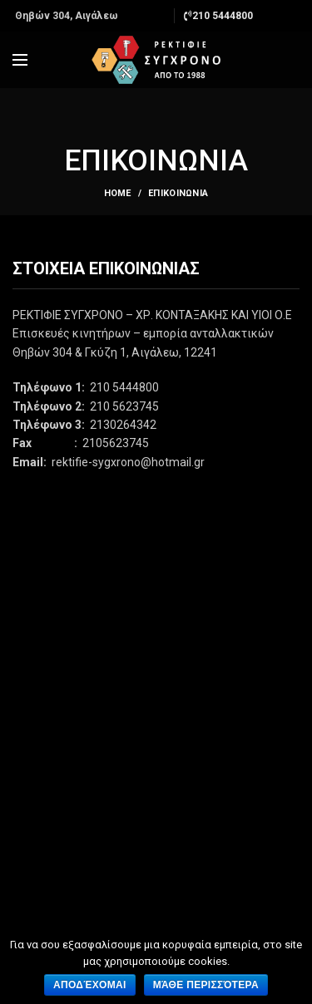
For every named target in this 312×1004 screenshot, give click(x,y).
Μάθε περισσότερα (206, 985)
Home (117, 193)
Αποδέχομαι (89, 985)
